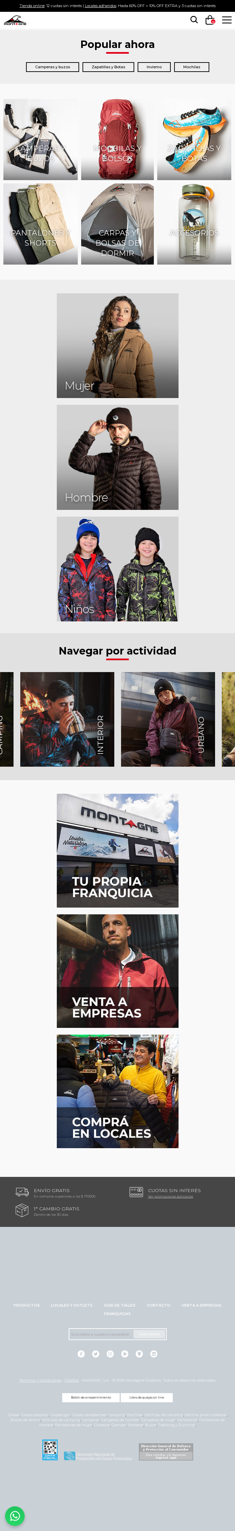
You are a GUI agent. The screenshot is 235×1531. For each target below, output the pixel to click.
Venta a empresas (201, 1305)
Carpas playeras (35, 1414)
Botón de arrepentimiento (91, 1397)
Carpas (14, 1414)
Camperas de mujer (158, 1419)
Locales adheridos (100, 5)
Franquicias (117, 1313)
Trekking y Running (176, 1425)
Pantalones (187, 1419)
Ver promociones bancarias (170, 1196)
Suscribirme (149, 1334)
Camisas (119, 1425)
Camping (117, 1414)
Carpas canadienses (89, 1414)
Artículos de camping (61, 1419)
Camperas (90, 1419)
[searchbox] (193, 20)
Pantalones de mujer (73, 1425)
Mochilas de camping (163, 1414)
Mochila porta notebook (206, 1414)
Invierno (154, 67)
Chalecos (102, 1425)
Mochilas (191, 67)
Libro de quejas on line (147, 1397)
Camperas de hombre (120, 1419)
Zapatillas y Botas (108, 67)
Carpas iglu (60, 1414)
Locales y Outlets (72, 1305)
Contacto (158, 1305)
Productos (27, 1305)
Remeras (135, 1425)
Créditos (72, 1380)
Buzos (150, 1425)
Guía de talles (120, 1305)
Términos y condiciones (40, 1380)
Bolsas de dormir (25, 1419)
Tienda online (32, 5)
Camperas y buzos (52, 67)
